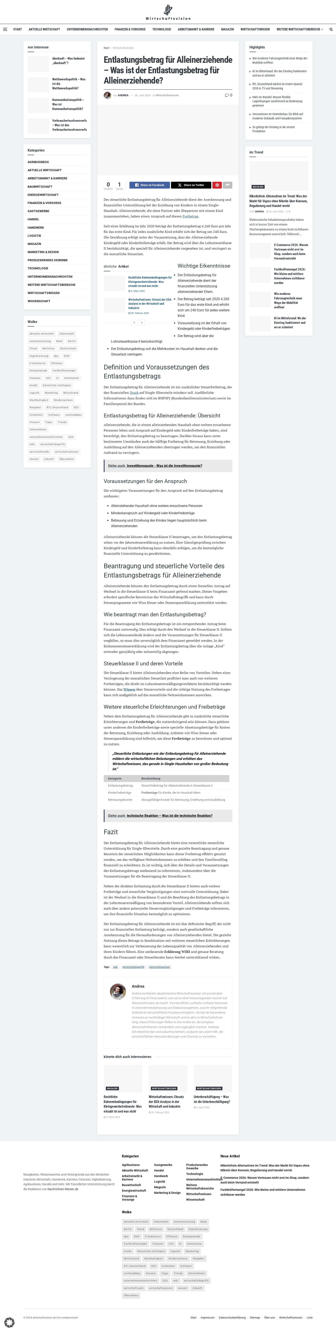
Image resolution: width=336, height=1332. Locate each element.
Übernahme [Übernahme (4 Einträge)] (67, 459)
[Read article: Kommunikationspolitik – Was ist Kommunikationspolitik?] (38, 105)
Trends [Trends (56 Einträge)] (62, 422)
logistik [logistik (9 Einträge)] (34, 393)
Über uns (269, 1318)
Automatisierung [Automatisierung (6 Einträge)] (40, 341)
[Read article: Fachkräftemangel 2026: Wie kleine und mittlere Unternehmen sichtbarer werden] (260, 275)
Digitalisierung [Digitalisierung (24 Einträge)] (39, 356)
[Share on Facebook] (149, 186)
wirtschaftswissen (159, 967)
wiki (115, 967)
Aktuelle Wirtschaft (44, 29)
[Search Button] (331, 29)
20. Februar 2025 (138, 313)
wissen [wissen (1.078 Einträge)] (34, 459)
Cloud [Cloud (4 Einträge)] (33, 348)
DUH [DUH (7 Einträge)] (66, 356)
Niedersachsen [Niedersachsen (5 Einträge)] (63, 400)
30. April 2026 (275, 211)
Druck (134, 393)
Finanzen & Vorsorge (130, 29)
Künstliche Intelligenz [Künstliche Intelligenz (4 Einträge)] (57, 385)
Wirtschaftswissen (255, 29)
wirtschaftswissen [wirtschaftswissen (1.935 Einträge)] (66, 451)
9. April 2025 (202, 1108)
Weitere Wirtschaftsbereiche (298, 29)
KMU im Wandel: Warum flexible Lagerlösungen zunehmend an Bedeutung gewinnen (277, 101)
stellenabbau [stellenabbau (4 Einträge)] (73, 415)
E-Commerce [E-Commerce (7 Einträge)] (38, 363)
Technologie (161, 29)
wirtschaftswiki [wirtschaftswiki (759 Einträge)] (40, 451)
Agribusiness (38, 162)
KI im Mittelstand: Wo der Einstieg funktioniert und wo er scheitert (290, 322)
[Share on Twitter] (191, 186)
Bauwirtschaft (40, 186)
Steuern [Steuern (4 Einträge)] (35, 422)
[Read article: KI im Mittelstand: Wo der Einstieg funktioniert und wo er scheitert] (260, 324)
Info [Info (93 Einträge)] (48, 378)
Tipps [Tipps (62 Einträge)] (48, 422)
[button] (9, 1322)
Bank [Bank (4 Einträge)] (59, 341)
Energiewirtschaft (43, 194)
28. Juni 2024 (143, 95)
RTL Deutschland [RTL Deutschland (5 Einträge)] (57, 407)
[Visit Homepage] (168, 12)
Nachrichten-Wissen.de (63, 1189)
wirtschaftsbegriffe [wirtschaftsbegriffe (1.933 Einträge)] (52, 444)
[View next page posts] (142, 323)
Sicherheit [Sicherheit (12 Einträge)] (36, 415)
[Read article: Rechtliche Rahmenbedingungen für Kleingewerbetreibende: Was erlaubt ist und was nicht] (114, 284)
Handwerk (36, 227)
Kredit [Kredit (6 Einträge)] (34, 385)
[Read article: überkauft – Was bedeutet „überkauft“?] (38, 64)
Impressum (207, 1318)
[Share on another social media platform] (227, 186)
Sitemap (255, 1318)
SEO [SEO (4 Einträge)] (76, 407)
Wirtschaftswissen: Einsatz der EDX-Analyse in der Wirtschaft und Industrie (150, 304)
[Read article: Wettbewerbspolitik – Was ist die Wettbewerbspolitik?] (38, 85)
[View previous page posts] (134, 323)
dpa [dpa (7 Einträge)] (56, 356)
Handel (33, 219)
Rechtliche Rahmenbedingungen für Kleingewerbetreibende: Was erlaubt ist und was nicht (150, 282)
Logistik (34, 235)
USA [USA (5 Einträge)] (71, 437)
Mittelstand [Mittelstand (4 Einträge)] (70, 393)
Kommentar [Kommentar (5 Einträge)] (71, 378)
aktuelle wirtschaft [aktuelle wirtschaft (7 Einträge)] (42, 333)
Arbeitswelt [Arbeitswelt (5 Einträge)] (67, 333)
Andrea (123, 95)
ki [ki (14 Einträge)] (58, 378)
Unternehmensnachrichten (87, 29)
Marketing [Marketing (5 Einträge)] (51, 393)
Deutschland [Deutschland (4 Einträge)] (68, 348)
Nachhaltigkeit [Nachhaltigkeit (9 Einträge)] (39, 400)
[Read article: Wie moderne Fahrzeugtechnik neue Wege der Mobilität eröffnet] (260, 299)
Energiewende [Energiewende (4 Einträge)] (38, 370)
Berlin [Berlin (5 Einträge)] (72, 341)
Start (17, 29)
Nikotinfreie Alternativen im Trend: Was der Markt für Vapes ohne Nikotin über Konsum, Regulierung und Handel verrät (278, 201)
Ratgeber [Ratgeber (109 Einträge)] (35, 407)
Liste (310, 1318)
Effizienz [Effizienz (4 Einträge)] (56, 363)
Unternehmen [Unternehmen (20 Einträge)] (38, 429)
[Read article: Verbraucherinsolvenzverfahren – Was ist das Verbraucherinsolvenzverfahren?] (38, 126)
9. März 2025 (136, 291)
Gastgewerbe (38, 211)
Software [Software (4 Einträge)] (54, 415)
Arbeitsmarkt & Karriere (196, 29)
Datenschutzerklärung (232, 1318)
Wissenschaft (39, 301)
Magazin (227, 29)
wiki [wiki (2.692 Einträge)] (32, 444)
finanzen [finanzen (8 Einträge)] (35, 378)
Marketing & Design (43, 252)
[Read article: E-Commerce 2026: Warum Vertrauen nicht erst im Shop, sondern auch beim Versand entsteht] (260, 250)
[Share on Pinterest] (217, 186)
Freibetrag (190, 216)
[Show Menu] (5, 29)
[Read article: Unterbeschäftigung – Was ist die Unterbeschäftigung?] (213, 1079)
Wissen (129, 690)
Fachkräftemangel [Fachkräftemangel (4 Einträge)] (64, 370)
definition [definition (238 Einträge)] (48, 348)
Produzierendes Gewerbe (48, 260)
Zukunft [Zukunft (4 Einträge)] (49, 459)
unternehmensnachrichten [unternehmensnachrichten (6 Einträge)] (46, 437)
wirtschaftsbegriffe (133, 967)
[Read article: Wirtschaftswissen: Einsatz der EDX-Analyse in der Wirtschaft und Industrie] (114, 306)
